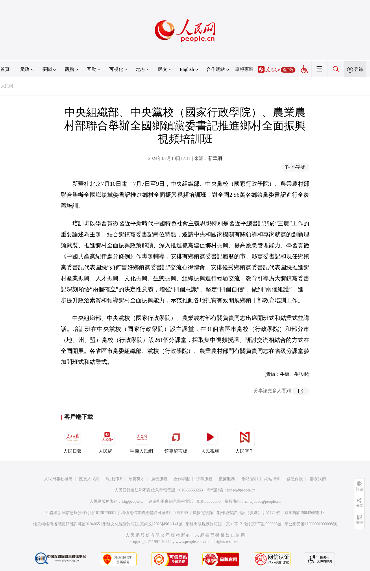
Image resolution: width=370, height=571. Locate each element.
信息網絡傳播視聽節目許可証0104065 (66, 524)
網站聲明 (250, 479)
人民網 (7, 86)
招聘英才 (136, 479)
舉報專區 (244, 69)
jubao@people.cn (241, 490)
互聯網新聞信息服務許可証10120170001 (80, 513)
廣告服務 (159, 479)
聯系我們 (318, 479)
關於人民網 (89, 479)
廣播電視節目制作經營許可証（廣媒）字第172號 (236, 513)
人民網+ (107, 440)
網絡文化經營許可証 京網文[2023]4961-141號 (143, 524)
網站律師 (272, 479)
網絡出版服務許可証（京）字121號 (217, 524)
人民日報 (72, 440)
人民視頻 (210, 440)
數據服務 (227, 479)
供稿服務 (204, 479)
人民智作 (244, 440)
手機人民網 (141, 440)
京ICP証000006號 (266, 524)
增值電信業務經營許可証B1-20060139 (154, 513)
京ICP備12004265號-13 (304, 513)
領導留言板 (175, 440)
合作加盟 (182, 479)
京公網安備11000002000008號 (310, 524)
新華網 (215, 158)
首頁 (5, 69)
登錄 (358, 69)
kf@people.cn (133, 501)
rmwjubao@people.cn (263, 501)
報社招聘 (114, 479)
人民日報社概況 (58, 479)
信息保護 (295, 479)
